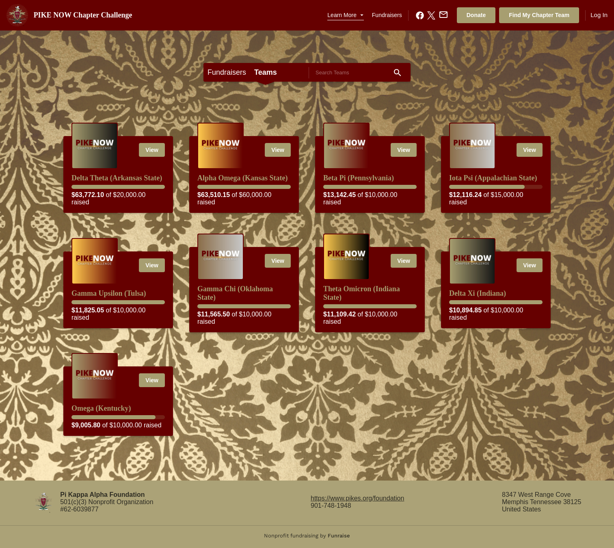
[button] (345, 15)
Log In (599, 14)
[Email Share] (442, 14)
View (151, 150)
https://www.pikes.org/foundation (357, 498)
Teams (265, 72)
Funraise (339, 536)
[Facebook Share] (419, 15)
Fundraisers (387, 15)
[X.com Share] (430, 15)
